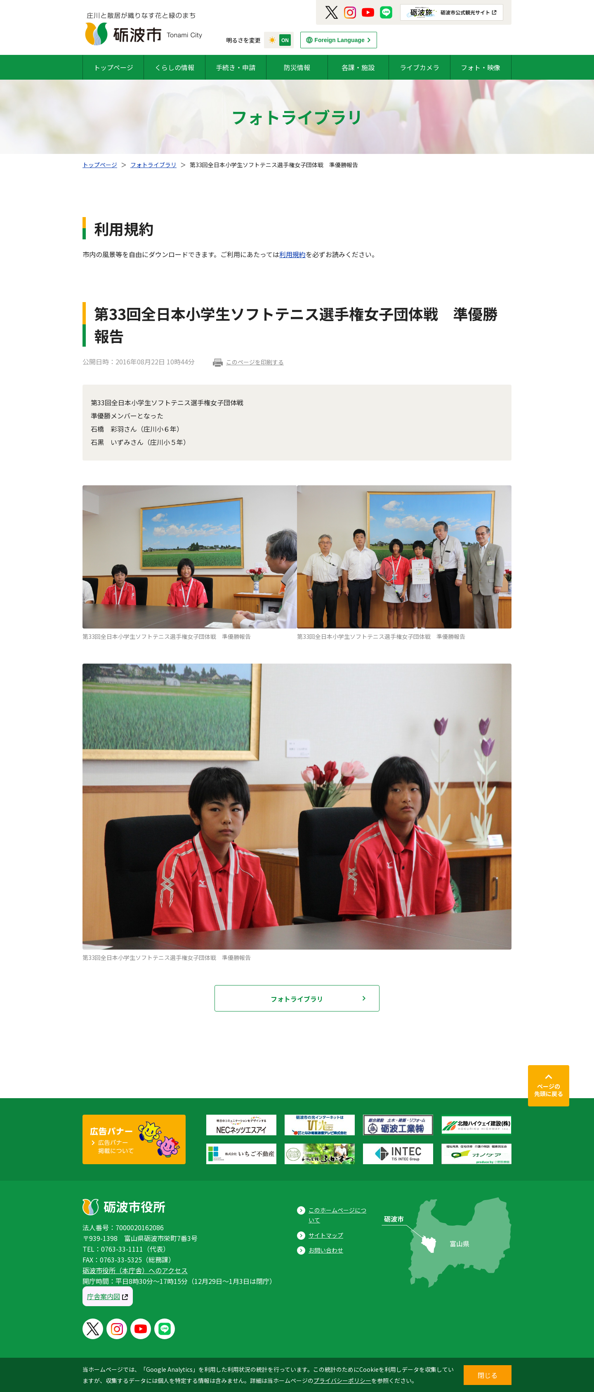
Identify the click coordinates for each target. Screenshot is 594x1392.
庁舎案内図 (103, 1296)
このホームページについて (337, 1215)
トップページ (113, 67)
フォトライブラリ (153, 165)
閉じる (487, 1375)
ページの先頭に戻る (548, 1090)
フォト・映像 (480, 67)
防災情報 (297, 67)
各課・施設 (358, 67)
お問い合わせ (326, 1250)
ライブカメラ (419, 67)
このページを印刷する (255, 362)
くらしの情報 (174, 67)
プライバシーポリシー (342, 1380)
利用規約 (292, 254)
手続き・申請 (235, 67)
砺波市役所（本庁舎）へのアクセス (135, 1270)
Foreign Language (339, 40)
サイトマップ (326, 1235)
